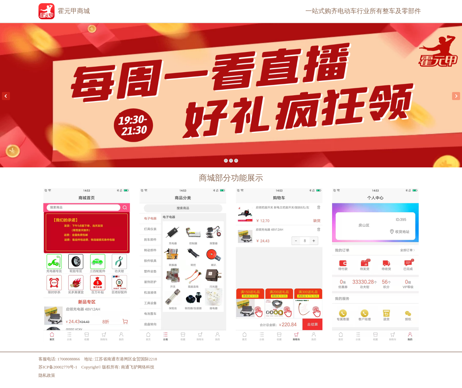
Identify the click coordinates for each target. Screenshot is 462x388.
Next (456, 96)
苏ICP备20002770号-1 (57, 367)
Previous (6, 96)
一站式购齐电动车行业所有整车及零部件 (363, 10)
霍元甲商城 (74, 10)
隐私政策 (46, 375)
